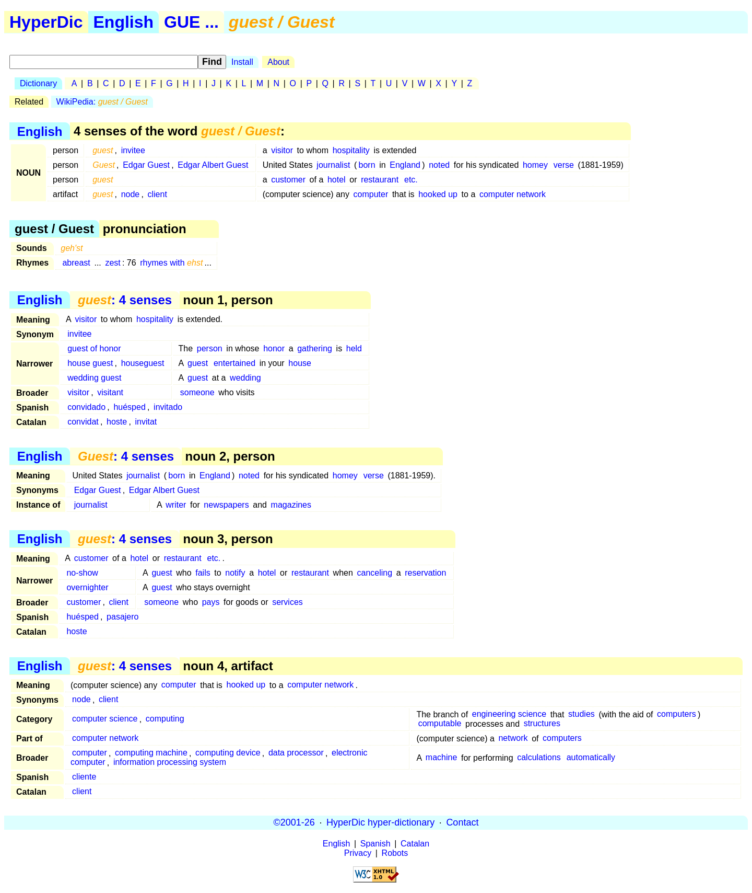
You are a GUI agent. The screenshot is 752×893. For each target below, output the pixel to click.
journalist (333, 165)
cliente (84, 777)
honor (274, 348)
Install (242, 62)
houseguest (142, 363)
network (512, 738)
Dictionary (38, 83)
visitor (282, 150)
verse (564, 165)
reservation (425, 572)
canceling (374, 572)
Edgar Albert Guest (213, 165)
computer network (512, 194)
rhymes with (171, 262)
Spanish (375, 843)
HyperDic (46, 22)
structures (542, 723)
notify (235, 572)
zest (112, 262)
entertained (234, 363)
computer (371, 194)
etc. (411, 179)
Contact (462, 822)
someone (197, 392)
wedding (245, 377)
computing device (228, 753)
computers (676, 714)
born (367, 165)
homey (535, 165)
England (405, 165)
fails (202, 572)
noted (439, 165)
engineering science (509, 714)
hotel (336, 179)
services (287, 602)
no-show (82, 572)
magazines (291, 504)
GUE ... (191, 22)
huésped (129, 407)
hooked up (437, 194)
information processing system (169, 762)
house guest (90, 363)
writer (176, 504)
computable (440, 723)
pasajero (122, 616)
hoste (117, 421)
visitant (110, 392)
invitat (146, 421)
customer (288, 179)
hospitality (351, 150)
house (299, 363)
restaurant (379, 179)
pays (211, 602)
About (278, 62)
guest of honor (94, 348)
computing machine (151, 753)
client (157, 194)
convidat (83, 421)
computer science (104, 719)
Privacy (357, 853)
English (123, 22)
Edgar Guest (146, 165)
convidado (86, 407)
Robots (395, 853)
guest (197, 363)
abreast (76, 262)
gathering (314, 348)
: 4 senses (125, 300)
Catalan (415, 843)
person (209, 348)
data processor (296, 753)
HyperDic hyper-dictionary (380, 822)
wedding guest (94, 377)
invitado (168, 407)
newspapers (226, 504)
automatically (591, 757)
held (354, 348)
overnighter (87, 587)
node (130, 194)
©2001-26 (294, 822)
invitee (133, 150)
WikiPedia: (102, 101)
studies (581, 714)
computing (165, 719)
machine (441, 757)
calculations (539, 757)
